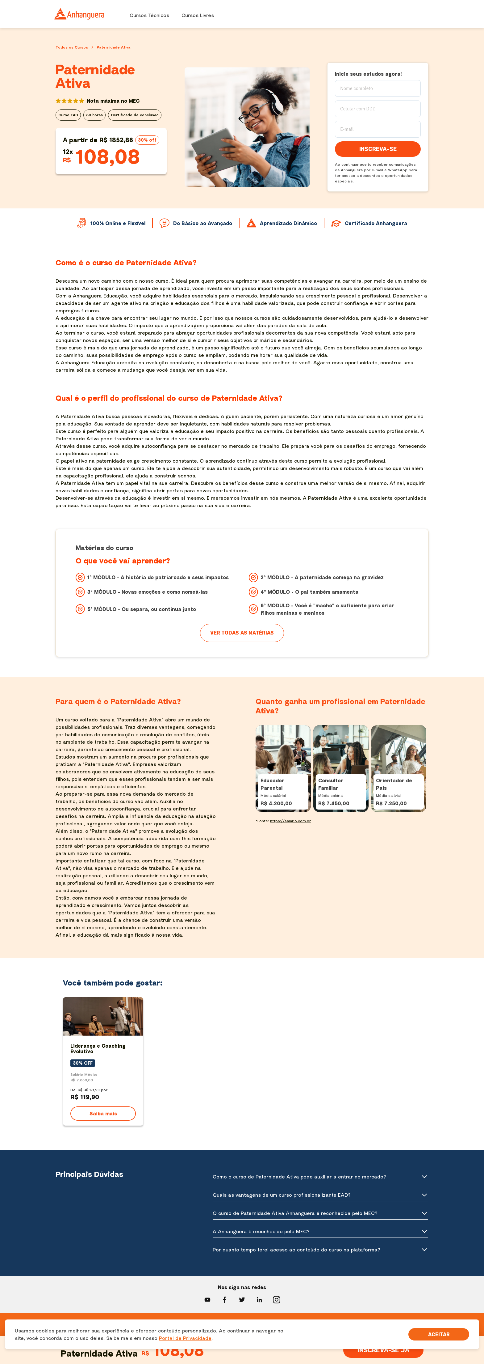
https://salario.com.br (290, 821)
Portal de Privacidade (185, 1338)
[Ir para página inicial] (79, 14)
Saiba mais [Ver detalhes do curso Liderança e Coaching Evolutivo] (103, 1113)
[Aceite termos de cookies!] (438, 1334)
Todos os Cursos (72, 47)
